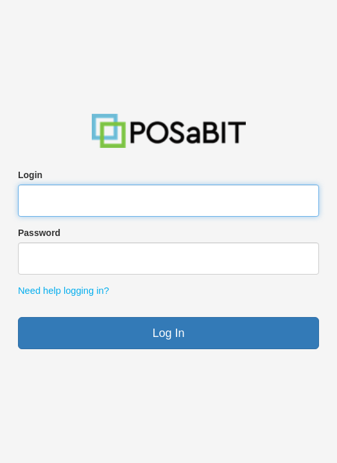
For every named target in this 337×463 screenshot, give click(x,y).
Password (39, 233)
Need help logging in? (63, 291)
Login (30, 175)
